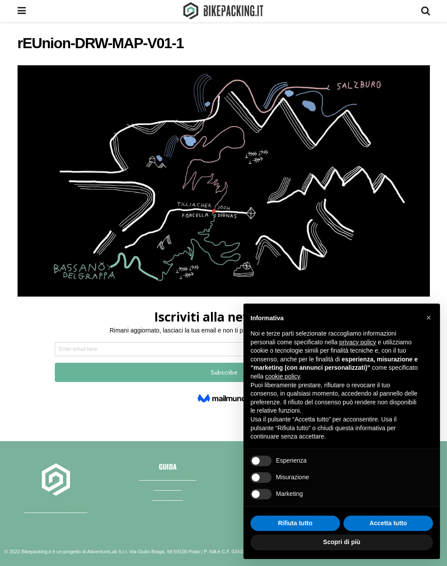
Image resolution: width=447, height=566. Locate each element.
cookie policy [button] (282, 376)
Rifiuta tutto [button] (295, 523)
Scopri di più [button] (342, 541)
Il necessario (167, 497)
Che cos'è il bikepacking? (168, 477)
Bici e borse (168, 487)
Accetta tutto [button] (388, 523)
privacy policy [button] (357, 342)
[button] (429, 318)
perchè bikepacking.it (55, 509)
